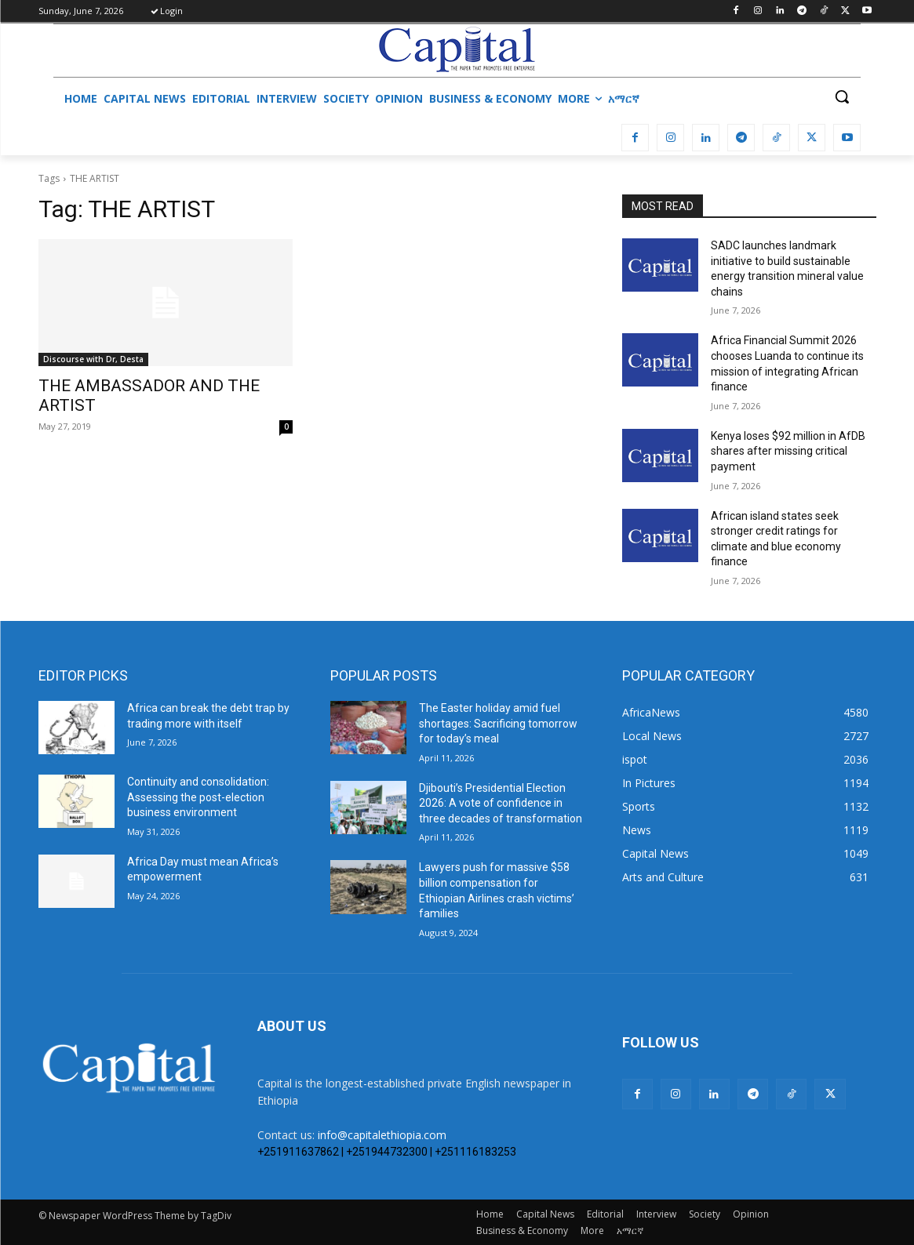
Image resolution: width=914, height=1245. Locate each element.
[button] (842, 96)
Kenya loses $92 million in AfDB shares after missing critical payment (788, 451)
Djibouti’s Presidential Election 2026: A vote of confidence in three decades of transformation (500, 803)
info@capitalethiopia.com (382, 1134)
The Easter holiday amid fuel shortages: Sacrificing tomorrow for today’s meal (498, 723)
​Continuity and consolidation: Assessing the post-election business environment (198, 797)
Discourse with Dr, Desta (93, 359)
